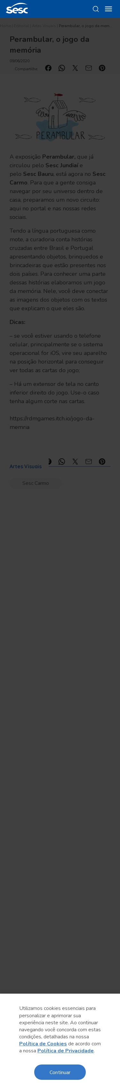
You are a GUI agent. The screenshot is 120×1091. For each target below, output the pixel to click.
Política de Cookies (43, 1043)
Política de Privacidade (65, 1050)
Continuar (60, 1072)
